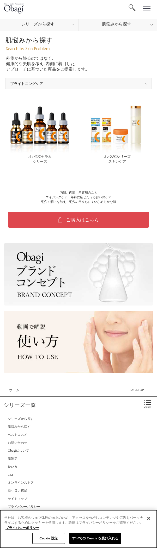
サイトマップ (17, 499)
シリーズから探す (21, 419)
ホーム (14, 390)
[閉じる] (148, 518)
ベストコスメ (17, 435)
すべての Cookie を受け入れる (95, 538)
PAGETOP (137, 390)
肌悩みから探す (19, 426)
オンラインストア (21, 482)
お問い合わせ (17, 443)
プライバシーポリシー (24, 506)
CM (10, 475)
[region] (78, 529)
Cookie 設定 (48, 538)
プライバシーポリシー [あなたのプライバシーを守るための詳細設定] (22, 528)
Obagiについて (18, 450)
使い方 (12, 467)
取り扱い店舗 (17, 491)
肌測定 (12, 458)
